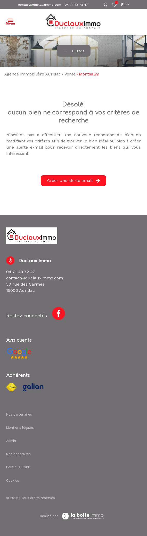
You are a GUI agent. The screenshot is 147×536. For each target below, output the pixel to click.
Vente (70, 74)
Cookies (12, 481)
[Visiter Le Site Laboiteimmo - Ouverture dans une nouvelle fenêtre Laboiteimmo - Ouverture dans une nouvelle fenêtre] (82, 516)
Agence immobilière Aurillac (32, 74)
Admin (11, 441)
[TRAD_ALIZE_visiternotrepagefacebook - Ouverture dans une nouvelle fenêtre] (58, 313)
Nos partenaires (19, 414)
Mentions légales (20, 428)
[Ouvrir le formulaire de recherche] (74, 51)
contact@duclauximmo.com (39, 4)
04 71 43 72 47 (76, 4)
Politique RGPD (18, 467)
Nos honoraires (18, 454)
